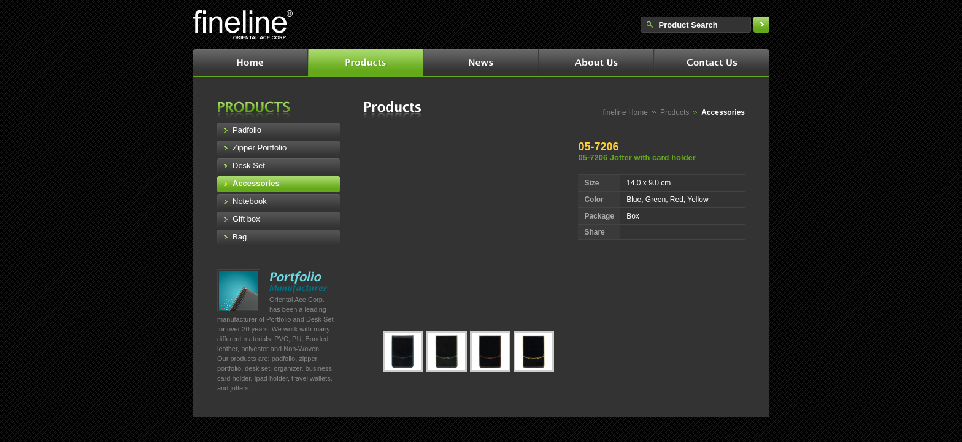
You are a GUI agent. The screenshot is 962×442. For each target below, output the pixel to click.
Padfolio (247, 129)
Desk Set (249, 165)
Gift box (246, 218)
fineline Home (625, 112)
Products (674, 112)
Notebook (250, 201)
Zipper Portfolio (260, 147)
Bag (240, 236)
